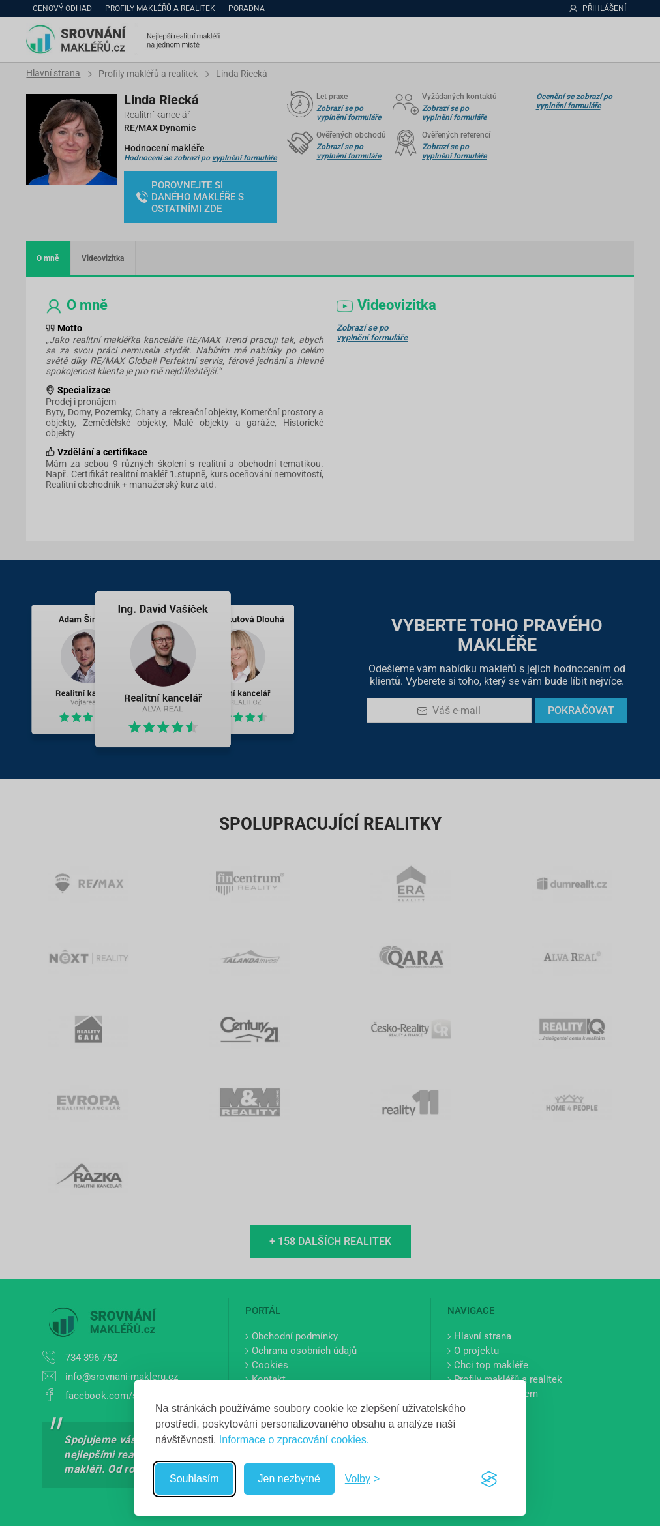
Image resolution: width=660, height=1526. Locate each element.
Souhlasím (194, 1478)
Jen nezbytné (289, 1478)
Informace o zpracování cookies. (294, 1439)
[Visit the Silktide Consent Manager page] (489, 1479)
